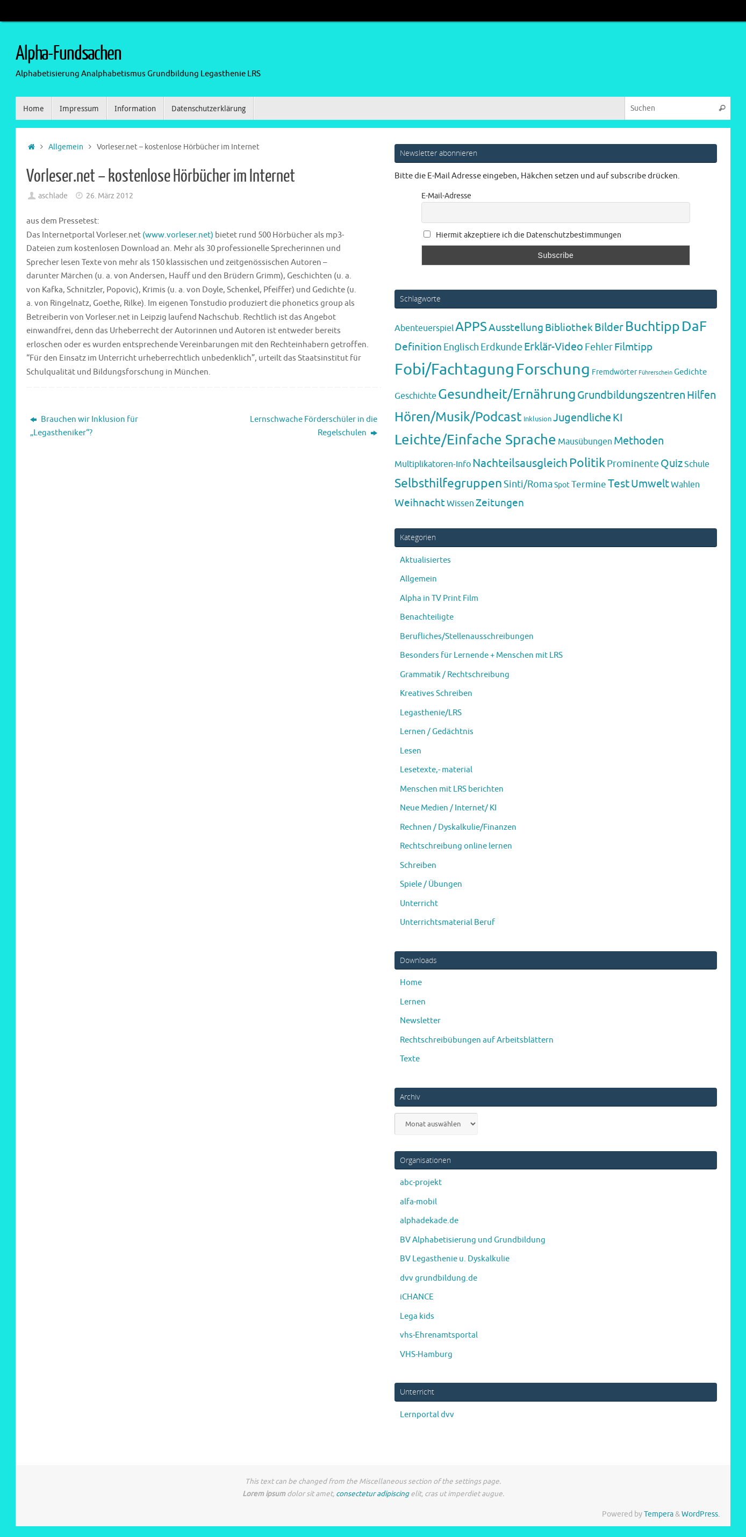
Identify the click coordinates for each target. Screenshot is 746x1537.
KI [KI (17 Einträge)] (617, 418)
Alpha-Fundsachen (68, 53)
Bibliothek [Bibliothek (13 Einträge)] (569, 327)
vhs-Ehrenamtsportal (439, 1335)
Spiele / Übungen (431, 884)
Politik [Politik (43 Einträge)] (587, 463)
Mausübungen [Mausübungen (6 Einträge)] (585, 441)
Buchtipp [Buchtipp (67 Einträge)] (652, 326)
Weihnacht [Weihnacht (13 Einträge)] (419, 503)
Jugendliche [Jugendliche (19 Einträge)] (582, 418)
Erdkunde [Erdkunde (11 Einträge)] (501, 347)
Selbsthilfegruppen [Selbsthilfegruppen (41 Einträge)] (448, 483)
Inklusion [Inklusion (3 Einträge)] (537, 418)
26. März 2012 (109, 195)
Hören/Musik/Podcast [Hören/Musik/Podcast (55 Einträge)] (458, 417)
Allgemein (65, 147)
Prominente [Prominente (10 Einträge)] (633, 464)
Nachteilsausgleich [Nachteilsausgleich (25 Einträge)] (520, 463)
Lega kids (417, 1316)
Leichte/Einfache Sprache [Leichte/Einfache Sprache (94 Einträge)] (475, 440)
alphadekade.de (429, 1221)
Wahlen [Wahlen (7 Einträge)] (685, 484)
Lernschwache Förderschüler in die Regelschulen (313, 426)
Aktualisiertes (425, 560)
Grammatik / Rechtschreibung (455, 675)
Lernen (413, 1002)
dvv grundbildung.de (438, 1278)
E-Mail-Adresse (446, 195)
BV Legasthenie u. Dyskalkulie (455, 1259)
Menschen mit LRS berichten (452, 789)
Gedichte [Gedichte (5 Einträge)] (690, 372)
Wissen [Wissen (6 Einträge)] (460, 503)
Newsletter (420, 1021)
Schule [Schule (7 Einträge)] (696, 464)
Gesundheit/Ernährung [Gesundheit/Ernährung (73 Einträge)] (507, 394)
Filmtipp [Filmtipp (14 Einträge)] (633, 347)
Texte (410, 1059)
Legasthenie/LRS (431, 713)
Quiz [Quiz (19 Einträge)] (672, 463)
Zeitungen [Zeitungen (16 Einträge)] (500, 502)
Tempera (658, 1514)
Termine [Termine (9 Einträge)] (588, 484)
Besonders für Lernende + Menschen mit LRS (481, 655)
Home (411, 983)
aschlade (53, 195)
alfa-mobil (418, 1202)
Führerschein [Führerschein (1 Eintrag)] (655, 372)
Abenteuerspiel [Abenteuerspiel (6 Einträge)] (424, 328)
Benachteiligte (427, 617)
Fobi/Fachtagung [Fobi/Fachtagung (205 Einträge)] (454, 369)
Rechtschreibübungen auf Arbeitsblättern (477, 1040)
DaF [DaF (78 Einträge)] (694, 326)
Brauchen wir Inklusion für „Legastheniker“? (84, 426)
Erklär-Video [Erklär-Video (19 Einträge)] (553, 347)
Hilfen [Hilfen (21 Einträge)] (701, 395)
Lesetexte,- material (436, 770)
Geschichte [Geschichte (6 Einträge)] (415, 396)
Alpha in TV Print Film (439, 598)
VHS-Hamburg (426, 1354)
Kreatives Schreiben (436, 693)
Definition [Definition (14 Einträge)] (418, 347)
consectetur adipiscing (372, 1493)
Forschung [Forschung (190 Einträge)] (553, 369)
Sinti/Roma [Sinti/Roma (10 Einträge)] (528, 484)
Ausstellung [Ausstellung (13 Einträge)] (516, 327)
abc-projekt (421, 1182)
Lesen (410, 751)
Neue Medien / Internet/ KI (448, 808)
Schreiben (418, 865)
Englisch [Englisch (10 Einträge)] (461, 347)
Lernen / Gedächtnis (437, 732)
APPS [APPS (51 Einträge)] (471, 327)
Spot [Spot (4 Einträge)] (562, 485)
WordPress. (701, 1514)
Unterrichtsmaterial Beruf (447, 922)
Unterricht (419, 904)
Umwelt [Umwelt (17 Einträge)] (650, 484)
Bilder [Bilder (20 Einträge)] (608, 327)
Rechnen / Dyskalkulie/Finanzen (458, 827)
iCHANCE (417, 1297)
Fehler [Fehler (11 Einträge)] (599, 347)
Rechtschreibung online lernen (456, 846)
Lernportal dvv (427, 1415)
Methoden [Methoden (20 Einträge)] (639, 441)
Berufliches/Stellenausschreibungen (467, 636)
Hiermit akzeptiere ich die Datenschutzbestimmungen (522, 235)
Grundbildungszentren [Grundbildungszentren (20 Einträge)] (631, 395)
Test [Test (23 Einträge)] (618, 484)
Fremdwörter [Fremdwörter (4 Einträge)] (614, 372)
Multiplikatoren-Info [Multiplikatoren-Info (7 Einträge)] (432, 464)
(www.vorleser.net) (177, 235)
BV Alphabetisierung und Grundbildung (473, 1240)
